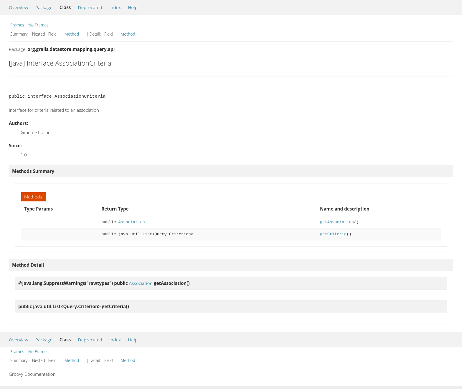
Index (115, 7)
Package (43, 7)
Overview (18, 7)
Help (133, 7)
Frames (17, 25)
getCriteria (333, 234)
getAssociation (337, 222)
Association (131, 222)
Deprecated (90, 7)
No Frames (38, 25)
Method (72, 34)
